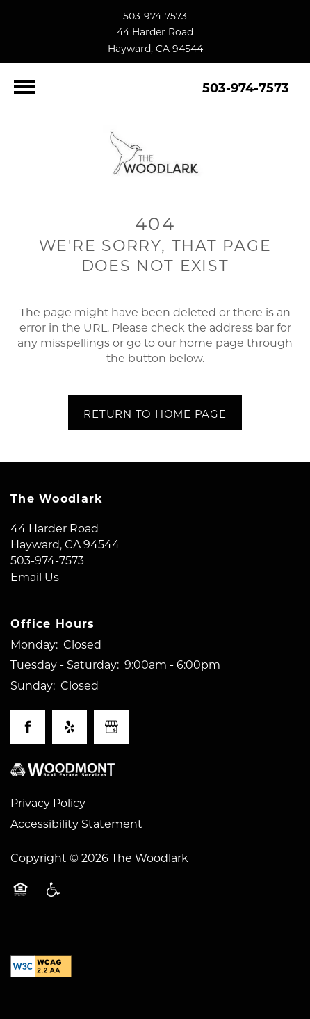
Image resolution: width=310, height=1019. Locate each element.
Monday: (34, 644)
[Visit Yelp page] (69, 727)
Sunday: (32, 685)
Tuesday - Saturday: (64, 664)
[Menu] (24, 87)
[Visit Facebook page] (27, 727)
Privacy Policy (47, 802)
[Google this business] (111, 727)
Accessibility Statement (76, 823)
